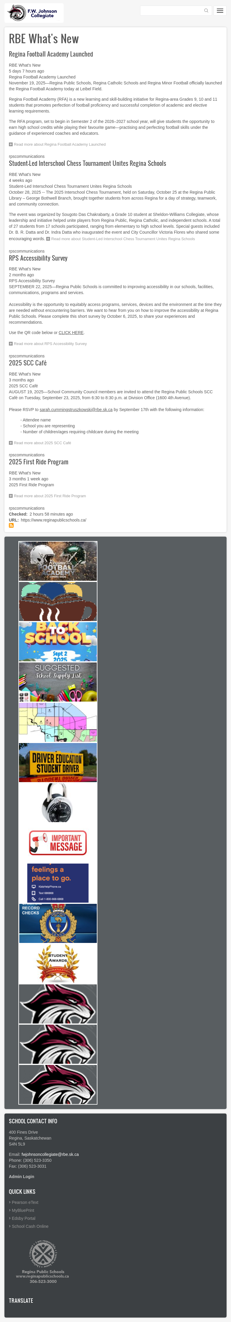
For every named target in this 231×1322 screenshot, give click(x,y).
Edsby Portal (23, 1218)
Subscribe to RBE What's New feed (11, 525)
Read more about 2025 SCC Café (42, 443)
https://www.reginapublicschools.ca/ (53, 520)
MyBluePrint (23, 1210)
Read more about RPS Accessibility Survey (50, 343)
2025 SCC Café (28, 362)
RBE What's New (25, 65)
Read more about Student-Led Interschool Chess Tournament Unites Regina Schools (123, 239)
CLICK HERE (71, 332)
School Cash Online (30, 1226)
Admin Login (21, 1176)
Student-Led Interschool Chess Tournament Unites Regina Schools (87, 163)
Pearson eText (25, 1202)
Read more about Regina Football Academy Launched (60, 144)
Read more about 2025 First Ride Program (50, 496)
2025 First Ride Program (38, 461)
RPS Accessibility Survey (38, 258)
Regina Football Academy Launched (51, 53)
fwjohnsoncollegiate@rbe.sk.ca (50, 1154)
